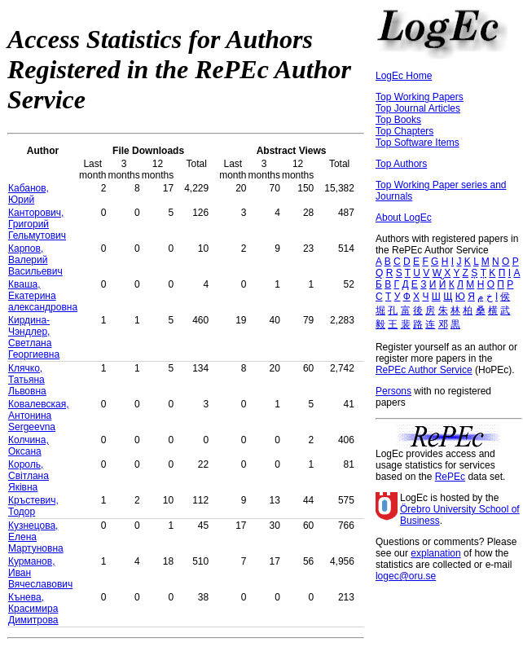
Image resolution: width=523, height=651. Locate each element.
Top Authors (401, 163)
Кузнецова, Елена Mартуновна (36, 537)
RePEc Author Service (424, 370)
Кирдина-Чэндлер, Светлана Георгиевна (33, 337)
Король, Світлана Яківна (28, 476)
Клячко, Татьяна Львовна (27, 380)
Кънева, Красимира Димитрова (33, 609)
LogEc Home (404, 75)
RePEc (450, 476)
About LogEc (404, 217)
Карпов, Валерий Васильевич (35, 260)
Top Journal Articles (418, 108)
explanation (435, 553)
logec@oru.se (406, 576)
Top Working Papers (420, 97)
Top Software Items (417, 142)
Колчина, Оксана (28, 445)
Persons (393, 391)
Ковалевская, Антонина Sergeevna (38, 415)
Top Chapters (404, 131)
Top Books (398, 119)
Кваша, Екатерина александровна (42, 296)
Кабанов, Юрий (28, 194)
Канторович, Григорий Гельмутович (37, 224)
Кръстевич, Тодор (33, 506)
